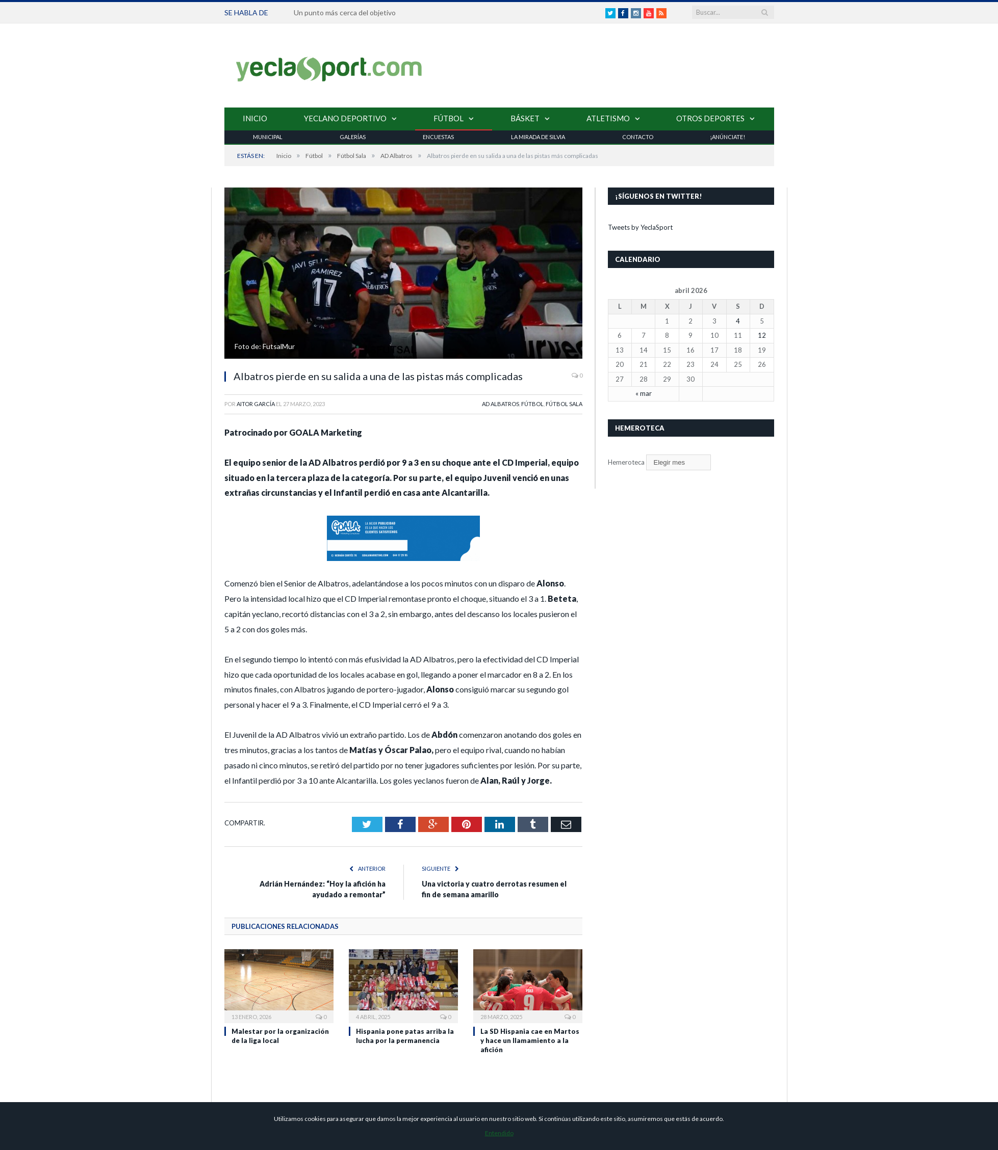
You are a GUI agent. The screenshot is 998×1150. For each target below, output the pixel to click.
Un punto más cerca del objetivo (345, 12)
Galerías (353, 136)
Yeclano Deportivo (345, 118)
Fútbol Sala (564, 403)
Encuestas (438, 136)
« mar (643, 393)
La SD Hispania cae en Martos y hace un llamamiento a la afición (529, 1040)
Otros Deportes (710, 118)
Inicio (255, 118)
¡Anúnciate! (727, 136)
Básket (525, 118)
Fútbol (448, 118)
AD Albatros (500, 403)
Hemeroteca (626, 462)
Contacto (637, 136)
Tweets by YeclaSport (640, 227)
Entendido (499, 1133)
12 (762, 335)
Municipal (268, 136)
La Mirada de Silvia (538, 136)
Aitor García (256, 403)
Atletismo (608, 118)
